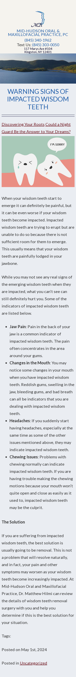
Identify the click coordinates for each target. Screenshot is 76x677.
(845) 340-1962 (38, 40)
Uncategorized (33, 663)
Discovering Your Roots (23, 124)
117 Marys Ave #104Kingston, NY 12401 (38, 50)
